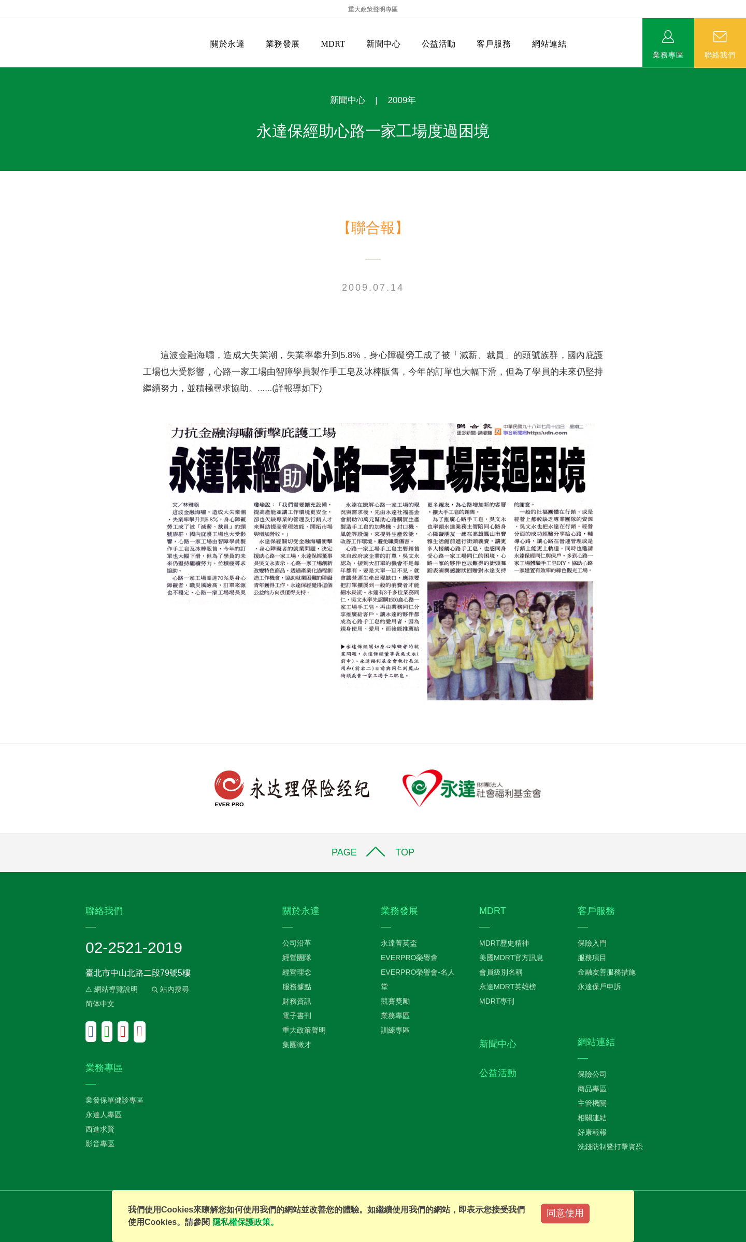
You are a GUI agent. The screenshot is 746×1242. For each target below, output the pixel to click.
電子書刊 (296, 1015)
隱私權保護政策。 (245, 1222)
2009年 (402, 100)
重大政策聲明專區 (373, 9)
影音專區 (99, 1143)
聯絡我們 (720, 54)
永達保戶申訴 (599, 986)
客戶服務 (494, 43)
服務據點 (296, 986)
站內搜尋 (169, 989)
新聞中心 (383, 43)
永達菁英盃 (399, 943)
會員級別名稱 (501, 972)
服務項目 (592, 957)
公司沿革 (296, 943)
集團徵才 (296, 1044)
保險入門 (592, 943)
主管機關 (592, 1103)
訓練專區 (395, 1030)
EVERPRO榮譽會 (409, 957)
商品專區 (592, 1088)
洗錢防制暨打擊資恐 (610, 1147)
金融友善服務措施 (607, 972)
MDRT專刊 (496, 1001)
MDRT (333, 43)
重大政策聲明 (304, 1030)
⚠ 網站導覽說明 (111, 989)
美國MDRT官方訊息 (511, 957)
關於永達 (227, 43)
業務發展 (283, 43)
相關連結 (592, 1117)
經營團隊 (296, 957)
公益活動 (439, 43)
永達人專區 (103, 1114)
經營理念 (296, 972)
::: (3, 72)
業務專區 (668, 54)
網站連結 (549, 43)
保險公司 (592, 1074)
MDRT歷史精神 (504, 943)
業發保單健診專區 (114, 1100)
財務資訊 (296, 1001)
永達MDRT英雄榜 (507, 986)
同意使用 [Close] (565, 1213)
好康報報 (592, 1132)
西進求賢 (99, 1129)
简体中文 (99, 1004)
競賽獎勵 (395, 1001)
